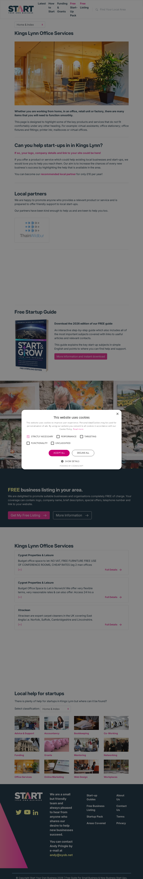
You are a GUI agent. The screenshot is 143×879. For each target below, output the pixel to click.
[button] (28, 436)
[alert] (71, 439)
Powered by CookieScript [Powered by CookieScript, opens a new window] (71, 466)
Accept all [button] (59, 452)
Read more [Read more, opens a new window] (78, 429)
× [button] (117, 414)
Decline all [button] (83, 452)
